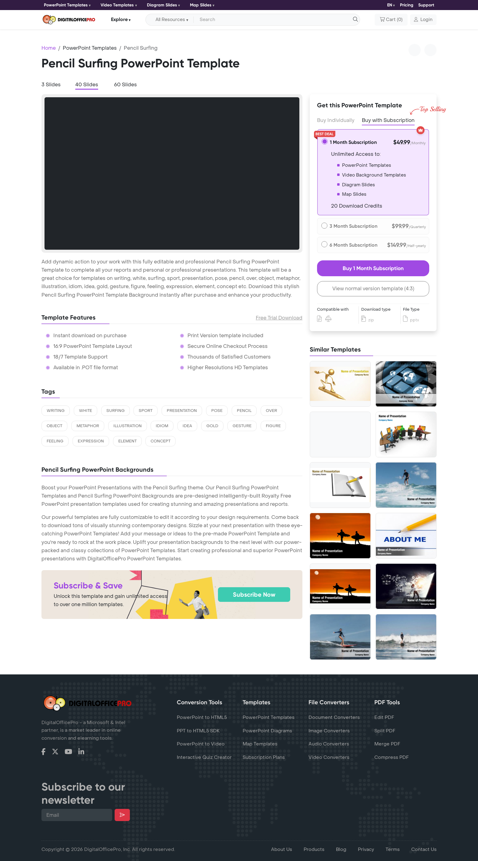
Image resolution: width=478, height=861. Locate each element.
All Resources (170, 20)
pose (217, 410)
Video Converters (329, 757)
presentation (182, 410)
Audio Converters (329, 744)
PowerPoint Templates (66, 5)
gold (212, 425)
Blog (341, 849)
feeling (55, 441)
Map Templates (260, 744)
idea (187, 425)
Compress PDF (391, 757)
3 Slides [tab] (51, 84)
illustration (127, 425)
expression (91, 441)
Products (314, 849)
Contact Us (424, 849)
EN (389, 5)
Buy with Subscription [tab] (388, 119)
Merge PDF (387, 744)
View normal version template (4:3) (373, 288)
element (127, 441)
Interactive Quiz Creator (204, 757)
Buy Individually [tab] (336, 120)
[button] (423, 19)
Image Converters (329, 731)
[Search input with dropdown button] (275, 19)
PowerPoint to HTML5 (202, 717)
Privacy (366, 849)
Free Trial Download (279, 318)
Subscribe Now (254, 594)
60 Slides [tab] (125, 84)
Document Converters (334, 717)
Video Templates (117, 5)
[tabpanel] (171, 173)
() (391, 19)
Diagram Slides (162, 5)
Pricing (406, 5)
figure (273, 425)
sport (145, 410)
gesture (242, 425)
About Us (281, 849)
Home (48, 48)
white (85, 410)
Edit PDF (384, 717)
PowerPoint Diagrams (267, 731)
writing (56, 410)
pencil (244, 410)
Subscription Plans (264, 757)
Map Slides (201, 5)
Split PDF (384, 731)
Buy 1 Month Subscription (373, 268)
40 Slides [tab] (86, 84)
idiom (162, 425)
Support (426, 5)
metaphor (88, 425)
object (54, 425)
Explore (119, 19)
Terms (393, 849)
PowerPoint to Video (201, 744)
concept (160, 441)
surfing (115, 410)
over (271, 410)
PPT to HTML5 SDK (198, 731)
